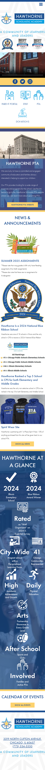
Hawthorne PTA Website (22, 204)
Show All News (22, 444)
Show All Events (22, 705)
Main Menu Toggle (41, 4)
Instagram (30, 82)
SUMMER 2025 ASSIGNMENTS (20, 261)
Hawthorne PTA (22, 163)
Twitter (22, 82)
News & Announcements (22, 220)
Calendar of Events (23, 697)
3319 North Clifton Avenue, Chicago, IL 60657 (22, 740)
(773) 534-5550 (22, 746)
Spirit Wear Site (10, 427)
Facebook (15, 82)
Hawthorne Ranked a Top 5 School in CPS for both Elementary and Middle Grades (21, 379)
